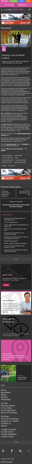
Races (3, 395)
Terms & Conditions (10, 419)
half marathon (7, 158)
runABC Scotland (8, 429)
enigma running (7, 160)
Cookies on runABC (9, 421)
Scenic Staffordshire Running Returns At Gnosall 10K (16, 225)
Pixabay (3, 150)
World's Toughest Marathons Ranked (15, 243)
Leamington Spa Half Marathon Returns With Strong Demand (16, 250)
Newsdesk (5, 392)
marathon (18, 155)
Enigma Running (11, 144)
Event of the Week (9, 413)
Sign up (6, 285)
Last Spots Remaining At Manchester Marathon (8, 193)
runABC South (7, 436)
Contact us (6, 423)
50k (16, 158)
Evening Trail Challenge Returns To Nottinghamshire (14, 219)
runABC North (7, 432)
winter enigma (6, 155)
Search (4, 426)
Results (4, 397)
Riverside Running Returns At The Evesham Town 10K (14, 233)
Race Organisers (8, 410)
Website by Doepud (7, 462)
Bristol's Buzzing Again (11, 241)
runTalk (4, 403)
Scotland (13, 1)
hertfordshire (20, 160)
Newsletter (6, 399)
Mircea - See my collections (15, 149)
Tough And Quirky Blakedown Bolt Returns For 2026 (14, 246)
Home (3, 390)
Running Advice (8, 405)
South (29, 1)
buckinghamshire (19, 162)
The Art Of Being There (11, 222)
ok (16, 4)
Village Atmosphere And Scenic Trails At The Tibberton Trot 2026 (16, 237)
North (22, 1)
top (16, 259)
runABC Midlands (9, 434)
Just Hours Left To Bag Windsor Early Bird (24, 192)
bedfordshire (6, 162)
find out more (22, 4)
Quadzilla (25, 144)
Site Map (5, 416)
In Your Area (6, 408)
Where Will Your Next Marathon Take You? (15, 229)
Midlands (4, 1)
